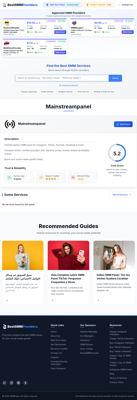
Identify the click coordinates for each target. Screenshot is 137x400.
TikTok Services (83, 91)
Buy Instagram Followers (122, 342)
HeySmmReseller (88, 331)
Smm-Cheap (86, 348)
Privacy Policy (117, 382)
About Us (55, 335)
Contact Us (125, 4)
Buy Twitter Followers (120, 351)
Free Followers (58, 368)
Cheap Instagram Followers (118, 332)
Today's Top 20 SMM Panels (120, 363)
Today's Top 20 (99, 4)
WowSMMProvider (89, 352)
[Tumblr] (25, 382)
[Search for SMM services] (62, 78)
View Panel (60, 32)
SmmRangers (87, 335)
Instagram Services (65, 91)
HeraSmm (85, 339)
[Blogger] (18, 382)
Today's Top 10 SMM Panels (120, 356)
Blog (112, 373)
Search (115, 78)
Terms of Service (118, 377)
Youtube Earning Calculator (59, 362)
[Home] (20, 4)
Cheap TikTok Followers (122, 338)
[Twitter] (4, 382)
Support (55, 357)
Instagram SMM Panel (121, 369)
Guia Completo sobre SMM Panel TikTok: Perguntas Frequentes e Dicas (67, 278)
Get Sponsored (58, 344)
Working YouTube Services (104, 91)
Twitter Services (47, 91)
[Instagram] (11, 382)
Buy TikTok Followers (120, 346)
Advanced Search (68, 85)
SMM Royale (86, 344)
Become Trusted (59, 348)
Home (54, 331)
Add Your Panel (62, 4)
